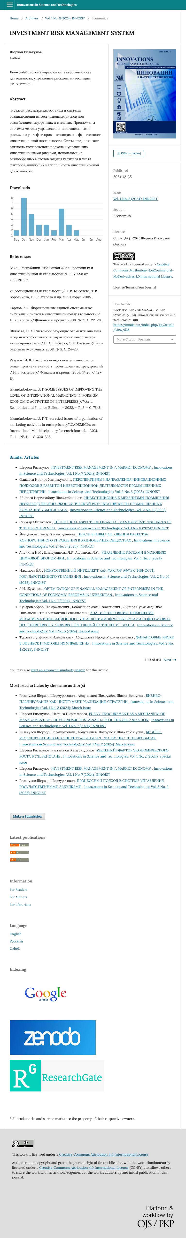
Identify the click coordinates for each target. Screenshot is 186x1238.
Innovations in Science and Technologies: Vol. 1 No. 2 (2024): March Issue (77, 744)
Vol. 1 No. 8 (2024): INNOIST (65, 18)
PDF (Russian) (130, 153)
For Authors (18, 897)
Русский (16, 941)
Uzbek (15, 948)
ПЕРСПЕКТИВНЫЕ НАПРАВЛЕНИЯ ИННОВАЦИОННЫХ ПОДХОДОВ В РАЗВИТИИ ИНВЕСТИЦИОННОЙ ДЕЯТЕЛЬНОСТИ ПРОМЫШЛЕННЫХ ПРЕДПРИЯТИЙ (92, 485)
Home (14, 18)
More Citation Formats (134, 339)
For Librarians (20, 905)
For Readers (18, 890)
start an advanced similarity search (58, 670)
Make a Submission (27, 816)
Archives (31, 18)
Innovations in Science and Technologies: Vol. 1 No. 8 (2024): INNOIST (113, 528)
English (15, 934)
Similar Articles (24, 457)
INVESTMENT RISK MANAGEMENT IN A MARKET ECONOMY (101, 467)
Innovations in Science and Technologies (47, 5)
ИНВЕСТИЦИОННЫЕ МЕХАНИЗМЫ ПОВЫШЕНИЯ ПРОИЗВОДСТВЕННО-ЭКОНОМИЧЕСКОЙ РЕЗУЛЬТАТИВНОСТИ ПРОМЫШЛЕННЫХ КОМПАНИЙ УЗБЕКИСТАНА (94, 504)
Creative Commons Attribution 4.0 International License (103, 1154)
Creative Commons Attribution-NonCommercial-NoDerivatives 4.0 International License (143, 270)
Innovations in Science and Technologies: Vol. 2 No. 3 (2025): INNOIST (104, 491)
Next (167, 660)
